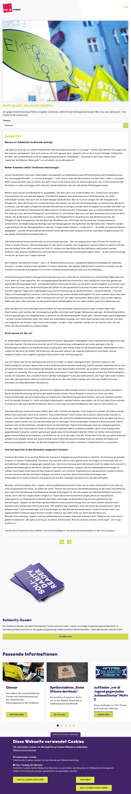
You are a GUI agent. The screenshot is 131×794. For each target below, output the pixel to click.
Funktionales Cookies (25, 763)
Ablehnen (85, 785)
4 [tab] (69, 726)
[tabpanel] (23, 691)
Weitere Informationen (24, 756)
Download (65, 637)
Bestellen (59, 715)
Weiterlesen (17, 715)
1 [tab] (57, 726)
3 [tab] (65, 726)
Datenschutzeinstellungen (66, 740)
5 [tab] (73, 726)
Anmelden (103, 715)
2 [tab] (61, 726)
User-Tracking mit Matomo (28, 771)
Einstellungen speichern (30, 785)
